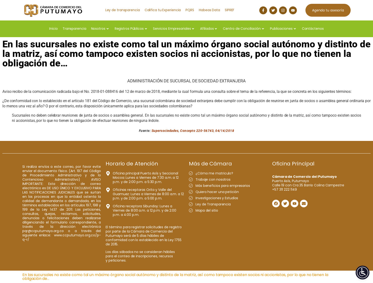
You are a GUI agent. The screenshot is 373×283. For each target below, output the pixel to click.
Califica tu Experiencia (163, 10)
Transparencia (74, 28)
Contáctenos (313, 28)
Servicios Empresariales (173, 28)
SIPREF (229, 10)
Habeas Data (209, 10)
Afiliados (208, 28)
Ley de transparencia (122, 10)
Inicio (53, 28)
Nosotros (100, 28)
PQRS (190, 10)
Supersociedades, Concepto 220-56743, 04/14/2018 (193, 131)
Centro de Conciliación (243, 28)
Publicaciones (283, 28)
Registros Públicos (131, 28)
